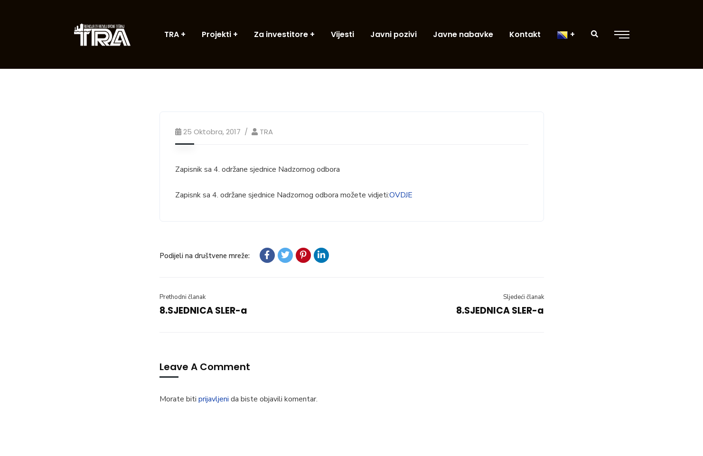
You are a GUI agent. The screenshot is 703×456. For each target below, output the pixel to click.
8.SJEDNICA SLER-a (203, 310)
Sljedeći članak (523, 297)
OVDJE (400, 195)
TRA (266, 132)
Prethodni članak (182, 297)
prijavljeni (213, 399)
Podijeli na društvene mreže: (204, 256)
